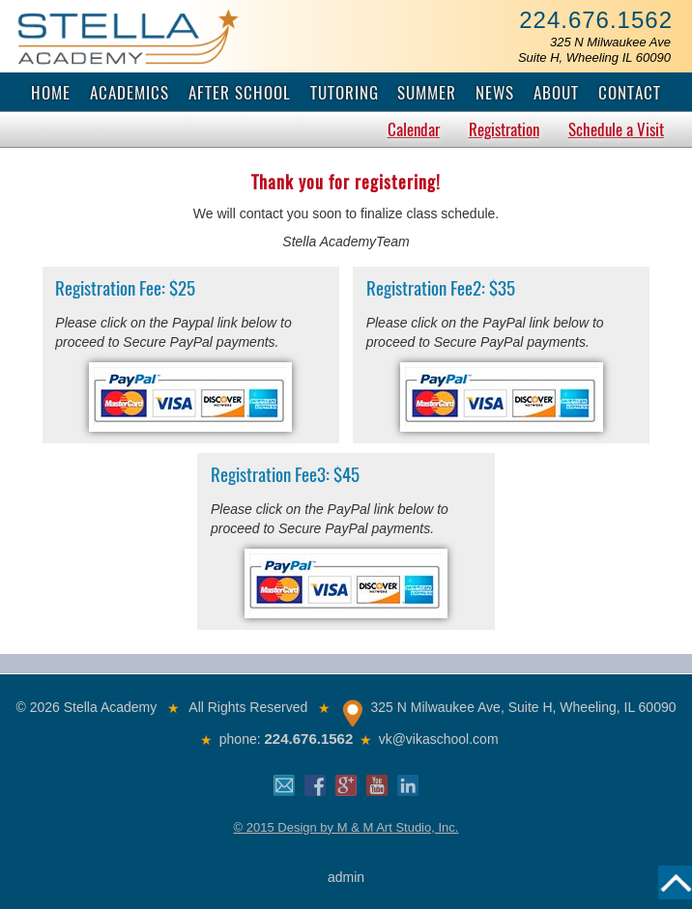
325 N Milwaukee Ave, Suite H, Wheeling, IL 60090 (524, 707)
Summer (426, 92)
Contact (629, 92)
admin (346, 877)
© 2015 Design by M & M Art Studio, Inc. (346, 827)
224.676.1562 (596, 20)
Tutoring (344, 92)
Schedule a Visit (616, 129)
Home (51, 92)
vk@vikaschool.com (439, 739)
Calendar (414, 129)
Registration (504, 129)
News (495, 92)
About (556, 92)
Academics (129, 92)
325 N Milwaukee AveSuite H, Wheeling (594, 50)
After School (239, 92)
